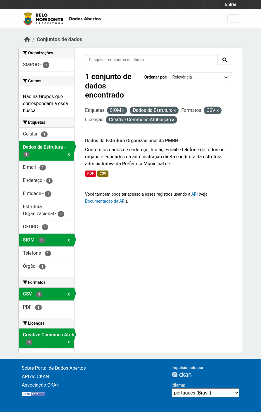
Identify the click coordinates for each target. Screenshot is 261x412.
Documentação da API (105, 201)
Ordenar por (155, 77)
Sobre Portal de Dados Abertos (54, 368)
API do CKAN (35, 376)
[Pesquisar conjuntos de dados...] (151, 60)
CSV (102, 173)
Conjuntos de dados (59, 39)
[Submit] (224, 60)
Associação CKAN (41, 385)
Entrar (230, 4)
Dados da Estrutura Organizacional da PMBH (131, 140)
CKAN (181, 374)
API (194, 194)
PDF (90, 173)
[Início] (27, 39)
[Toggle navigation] (233, 18)
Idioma (178, 385)
